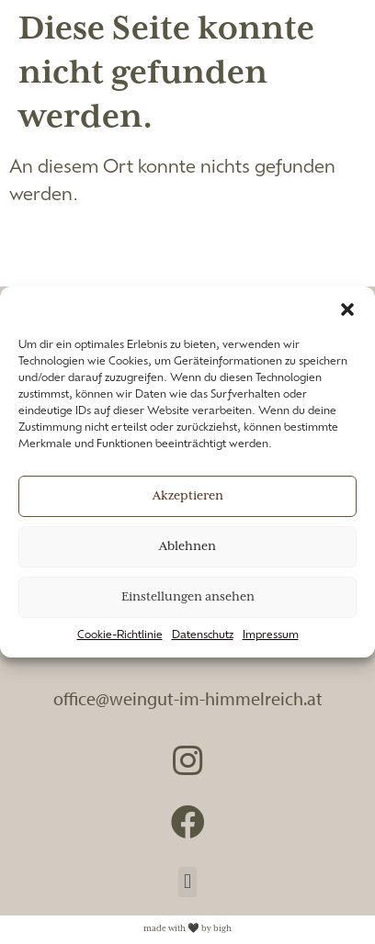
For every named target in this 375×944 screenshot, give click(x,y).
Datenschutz (202, 635)
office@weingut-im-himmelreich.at (188, 698)
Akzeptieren (188, 496)
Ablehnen (187, 547)
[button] (347, 309)
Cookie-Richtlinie (120, 635)
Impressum (271, 635)
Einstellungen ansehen (188, 597)
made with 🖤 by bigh (187, 929)
